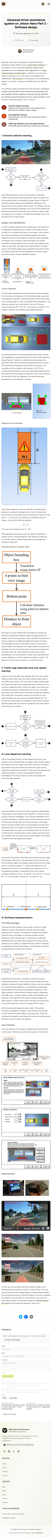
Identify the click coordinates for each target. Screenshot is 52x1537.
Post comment (8, 1376)
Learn (4, 1494)
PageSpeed (39, 1533)
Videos (4, 1498)
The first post (17, 78)
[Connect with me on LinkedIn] (9, 1451)
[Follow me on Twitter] (14, 1451)
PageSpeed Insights (8, 1518)
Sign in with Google (12, 1340)
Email (4, 1353)
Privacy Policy (13, 1533)
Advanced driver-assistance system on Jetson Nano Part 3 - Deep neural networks (38, 1407)
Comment (5, 1360)
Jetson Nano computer (36, 65)
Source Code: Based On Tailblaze (13, 1514)
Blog (3, 1487)
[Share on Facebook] (26, 1317)
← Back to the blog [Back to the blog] (9, 1414)
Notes (4, 1491)
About (4, 1467)
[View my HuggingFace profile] (18, 1451)
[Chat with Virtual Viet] (43, 4)
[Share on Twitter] (21, 1317)
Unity (32, 310)
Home (4, 1464)
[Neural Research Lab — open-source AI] (18, 1444)
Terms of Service (24, 1533)
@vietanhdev (28, 52)
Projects (5, 1471)
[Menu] (48, 4)
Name (4, 1346)
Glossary (5, 1502)
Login (33, 1533)
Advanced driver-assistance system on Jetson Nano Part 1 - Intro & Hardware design (13, 1407)
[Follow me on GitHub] (4, 1451)
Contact (4, 1475)
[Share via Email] (31, 1317)
